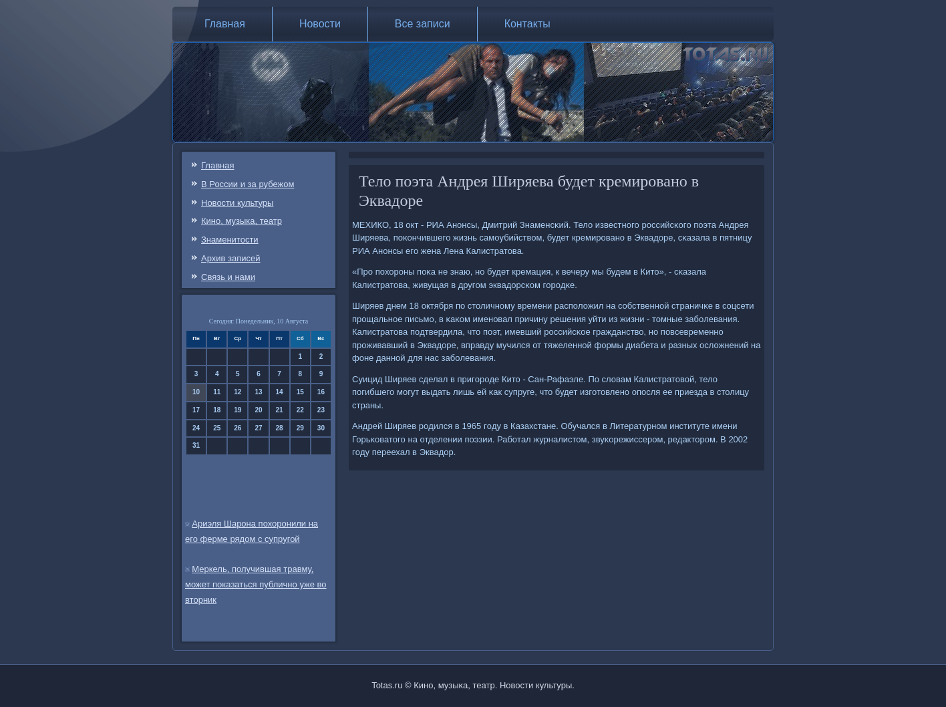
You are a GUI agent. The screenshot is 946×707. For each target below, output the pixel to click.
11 (216, 392)
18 (216, 410)
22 (300, 410)
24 (196, 428)
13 (258, 392)
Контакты (527, 23)
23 (321, 410)
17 (196, 410)
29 (300, 428)
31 (196, 445)
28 (279, 428)
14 (279, 392)
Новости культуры (237, 203)
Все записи (422, 23)
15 (300, 392)
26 (237, 428)
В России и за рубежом (247, 184)
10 (196, 392)
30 (321, 428)
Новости (320, 23)
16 (321, 392)
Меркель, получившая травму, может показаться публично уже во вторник (256, 584)
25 (216, 428)
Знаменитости (230, 240)
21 (279, 410)
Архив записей (231, 258)
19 (237, 410)
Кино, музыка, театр (241, 221)
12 (237, 392)
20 (258, 410)
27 (258, 428)
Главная (224, 23)
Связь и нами (228, 277)
